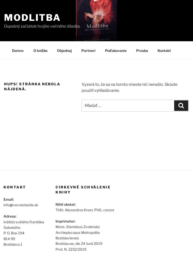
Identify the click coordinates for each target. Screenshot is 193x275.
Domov (18, 50)
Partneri (88, 50)
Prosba (142, 50)
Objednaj (64, 50)
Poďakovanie (116, 50)
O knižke (40, 50)
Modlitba (32, 17)
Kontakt (164, 50)
